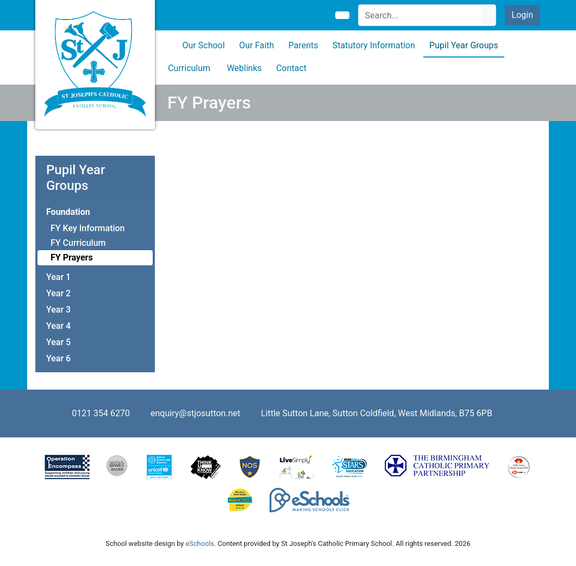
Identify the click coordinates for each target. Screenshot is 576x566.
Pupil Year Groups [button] (463, 45)
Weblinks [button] (244, 68)
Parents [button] (303, 45)
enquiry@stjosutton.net (195, 413)
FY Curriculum (78, 243)
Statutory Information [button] (374, 45)
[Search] (420, 15)
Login (522, 15)
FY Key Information (88, 228)
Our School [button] (204, 45)
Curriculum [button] (189, 68)
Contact (291, 68)
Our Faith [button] (256, 45)
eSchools (200, 543)
